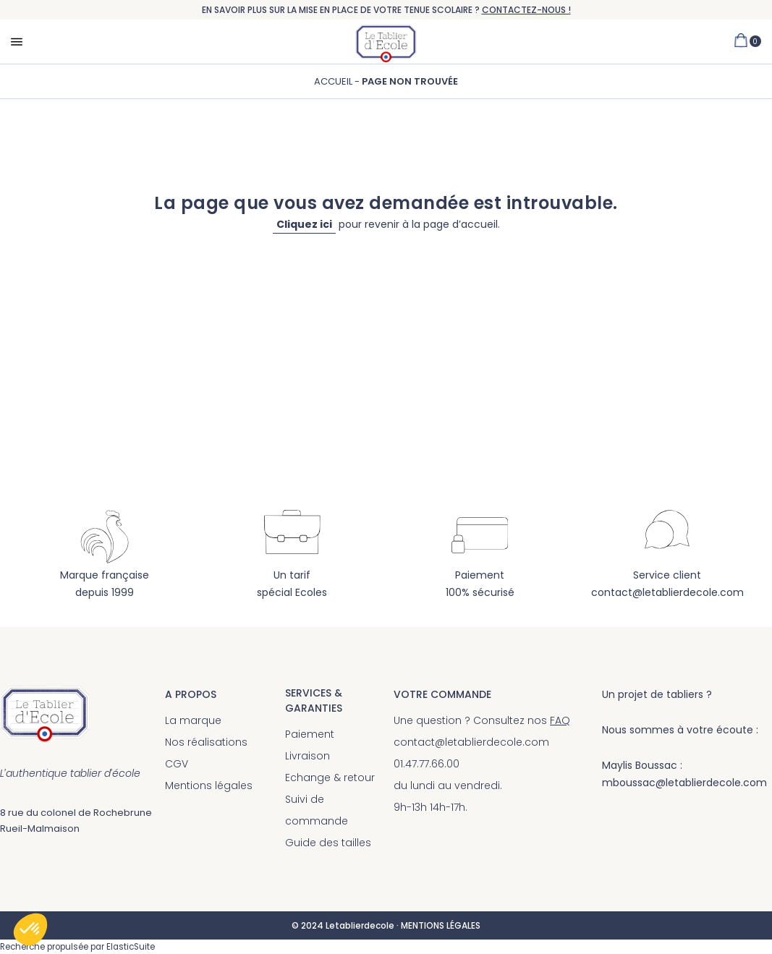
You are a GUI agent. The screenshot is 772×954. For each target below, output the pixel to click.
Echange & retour (330, 777)
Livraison (307, 756)
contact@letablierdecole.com (667, 592)
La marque (193, 720)
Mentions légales (209, 785)
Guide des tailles (328, 842)
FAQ (560, 720)
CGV (176, 764)
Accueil (334, 81)
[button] (30, 929)
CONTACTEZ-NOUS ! (526, 10)
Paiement (309, 734)
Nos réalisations (206, 742)
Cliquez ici (304, 224)
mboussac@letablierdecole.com (684, 782)
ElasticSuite (130, 947)
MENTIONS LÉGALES (440, 925)
